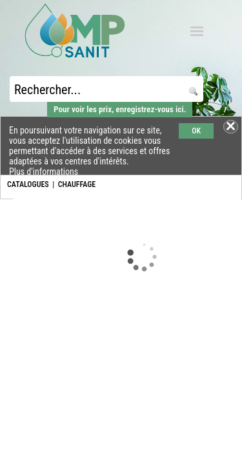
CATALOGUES (28, 184)
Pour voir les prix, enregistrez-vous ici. (120, 109)
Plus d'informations (43, 171)
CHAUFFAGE (77, 184)
